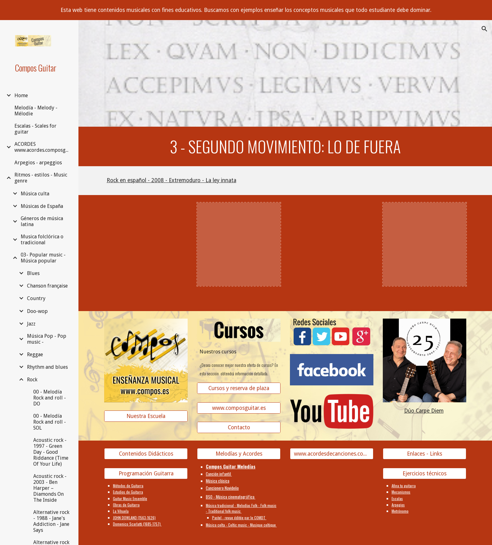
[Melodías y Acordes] (238, 454)
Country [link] (36, 298)
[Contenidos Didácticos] (145, 454)
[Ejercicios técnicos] (424, 474)
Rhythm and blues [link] (47, 367)
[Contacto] (238, 428)
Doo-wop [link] (37, 311)
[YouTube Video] (146, 244)
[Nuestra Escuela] (145, 416)
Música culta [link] (35, 194)
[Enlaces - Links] (424, 454)
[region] (246, 10)
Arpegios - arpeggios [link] (38, 163)
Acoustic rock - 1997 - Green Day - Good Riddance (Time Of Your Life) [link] (50, 452)
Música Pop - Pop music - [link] (46, 339)
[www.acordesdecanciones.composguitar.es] (331, 454)
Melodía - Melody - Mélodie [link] (35, 111)
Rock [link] (32, 380)
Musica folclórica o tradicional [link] (42, 240)
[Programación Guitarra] (145, 474)
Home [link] (21, 95)
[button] (484, 28)
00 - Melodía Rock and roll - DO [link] (49, 398)
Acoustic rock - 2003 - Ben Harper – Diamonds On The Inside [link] (50, 488)
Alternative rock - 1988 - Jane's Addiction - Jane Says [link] (51, 521)
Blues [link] (33, 273)
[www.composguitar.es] (238, 408)
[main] (285, 146)
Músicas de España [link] (42, 206)
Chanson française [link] (47, 286)
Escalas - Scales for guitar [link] (35, 129)
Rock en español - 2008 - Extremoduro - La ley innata (171, 180)
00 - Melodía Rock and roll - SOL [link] (49, 422)
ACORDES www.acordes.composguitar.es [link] (42, 147)
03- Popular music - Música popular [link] (43, 258)
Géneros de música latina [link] (42, 221)
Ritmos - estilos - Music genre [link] (40, 178)
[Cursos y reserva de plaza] (238, 388)
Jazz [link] (31, 324)
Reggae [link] (35, 354)
